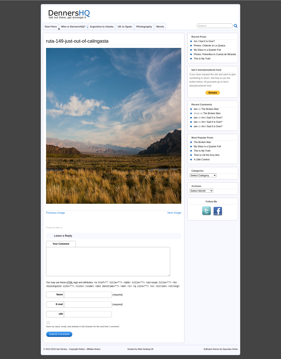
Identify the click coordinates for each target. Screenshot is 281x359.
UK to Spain (125, 26)
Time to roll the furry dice (207, 155)
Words (160, 26)
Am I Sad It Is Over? (204, 41)
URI (61, 314)
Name (59, 294)
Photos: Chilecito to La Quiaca (209, 45)
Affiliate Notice (93, 349)
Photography (144, 26)
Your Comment (60, 244)
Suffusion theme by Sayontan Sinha (221, 349)
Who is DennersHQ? (73, 26)
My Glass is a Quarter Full (207, 50)
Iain (58, 227)
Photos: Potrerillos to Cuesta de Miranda (215, 54)
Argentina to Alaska (101, 26)
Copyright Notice (77, 349)
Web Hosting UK (146, 349)
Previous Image (55, 212)
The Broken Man (210, 109)
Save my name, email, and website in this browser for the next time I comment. (83, 326)
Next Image (174, 212)
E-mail (59, 304)
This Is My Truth (202, 58)
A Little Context (202, 159)
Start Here (51, 26)
